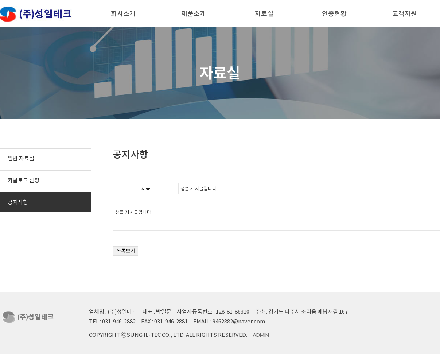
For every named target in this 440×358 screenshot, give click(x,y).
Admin (261, 335)
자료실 (264, 13)
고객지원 (404, 13)
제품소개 (193, 13)
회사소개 (123, 13)
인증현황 (334, 13)
